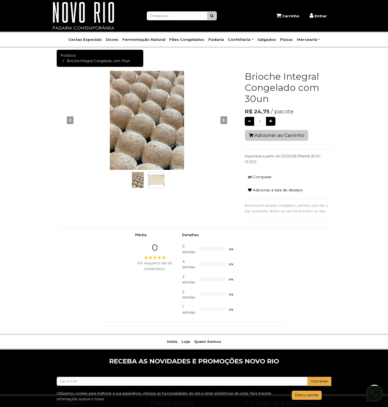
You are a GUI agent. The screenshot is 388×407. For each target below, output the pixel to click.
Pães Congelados (186, 39)
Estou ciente (306, 395)
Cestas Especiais (85, 39)
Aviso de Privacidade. (122, 399)
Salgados (266, 39)
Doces (112, 39)
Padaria (216, 39)
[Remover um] (249, 121)
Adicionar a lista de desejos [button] (275, 190)
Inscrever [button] (319, 289)
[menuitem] (172, 250)
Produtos (68, 55)
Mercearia (307, 39)
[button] (70, 120)
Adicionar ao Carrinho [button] (276, 135)
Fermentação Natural (143, 39)
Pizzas (286, 39)
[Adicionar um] (270, 121)
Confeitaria (239, 39)
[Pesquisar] (212, 16)
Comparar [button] (260, 177)
